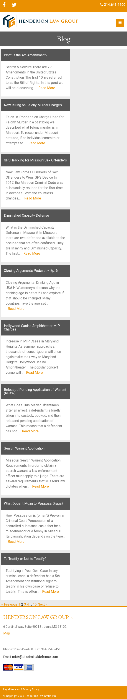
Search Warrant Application (24, 448)
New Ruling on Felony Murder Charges (33, 105)
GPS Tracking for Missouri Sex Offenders (35, 160)
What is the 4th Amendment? (25, 55)
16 (35, 604)
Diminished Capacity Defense (26, 215)
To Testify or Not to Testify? (25, 559)
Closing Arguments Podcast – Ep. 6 (31, 271)
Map (6, 633)
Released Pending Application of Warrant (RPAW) (35, 391)
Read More (46, 88)
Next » (42, 604)
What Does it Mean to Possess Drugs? (33, 503)
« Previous (9, 604)
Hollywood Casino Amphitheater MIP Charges (32, 327)
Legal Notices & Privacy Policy (21, 689)
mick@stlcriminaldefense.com (35, 657)
